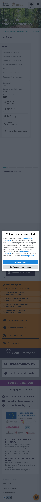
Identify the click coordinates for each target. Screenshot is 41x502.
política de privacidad (28, 256)
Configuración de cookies (20, 267)
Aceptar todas (20, 262)
